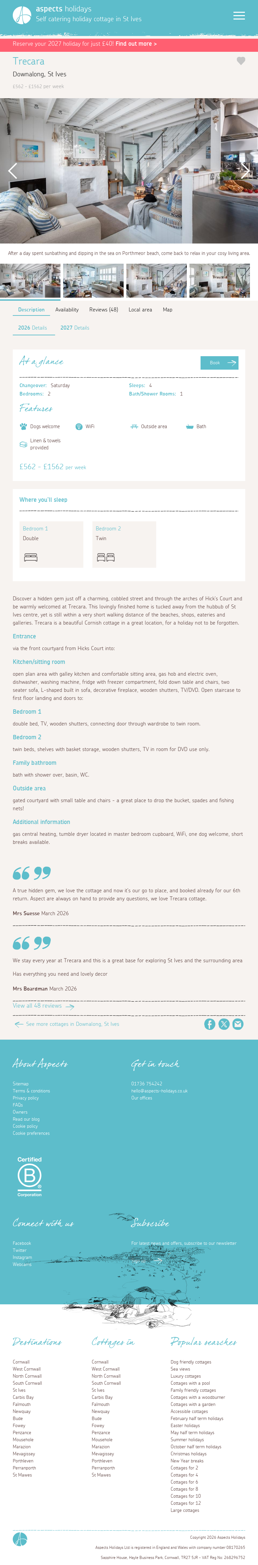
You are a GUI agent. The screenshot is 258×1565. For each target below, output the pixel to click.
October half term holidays (196, 1447)
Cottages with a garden (193, 1404)
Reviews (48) (103, 309)
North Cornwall (27, 1376)
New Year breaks (187, 1461)
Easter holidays (185, 1425)
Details (32, 328)
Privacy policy (26, 1098)
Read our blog (26, 1119)
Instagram (22, 1257)
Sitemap (21, 1084)
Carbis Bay (23, 1397)
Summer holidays (187, 1440)
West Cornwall (27, 1369)
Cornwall (21, 1362)
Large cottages (185, 1510)
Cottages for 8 (184, 1489)
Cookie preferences (31, 1133)
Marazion (22, 1447)
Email (238, 1024)
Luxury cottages (186, 1376)
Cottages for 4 (184, 1475)
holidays (63, 9)
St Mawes (22, 1475)
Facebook (210, 1024)
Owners (20, 1112)
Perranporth (24, 1468)
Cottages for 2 (184, 1468)
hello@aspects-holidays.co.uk (159, 1091)
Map (167, 309)
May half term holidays (192, 1432)
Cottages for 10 (186, 1496)
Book (215, 363)
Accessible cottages (189, 1411)
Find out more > (136, 44)
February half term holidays (197, 1418)
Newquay (22, 1411)
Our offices (141, 1098)
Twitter (224, 1024)
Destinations (37, 1344)
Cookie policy (25, 1126)
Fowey (19, 1425)
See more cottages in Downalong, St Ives (72, 1024)
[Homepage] (22, 15)
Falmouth (22, 1404)
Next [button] (245, 171)
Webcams (22, 1264)
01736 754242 (146, 1084)
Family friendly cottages (193, 1390)
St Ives (19, 1390)
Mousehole (23, 1440)
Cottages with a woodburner (198, 1397)
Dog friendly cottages (191, 1362)
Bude (18, 1418)
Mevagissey (24, 1454)
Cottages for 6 (184, 1482)
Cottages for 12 (186, 1503)
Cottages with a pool (190, 1383)
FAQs (18, 1105)
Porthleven (23, 1461)
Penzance (22, 1432)
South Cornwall (27, 1383)
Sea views (180, 1369)
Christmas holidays (189, 1454)
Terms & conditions (31, 1091)
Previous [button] (13, 171)
